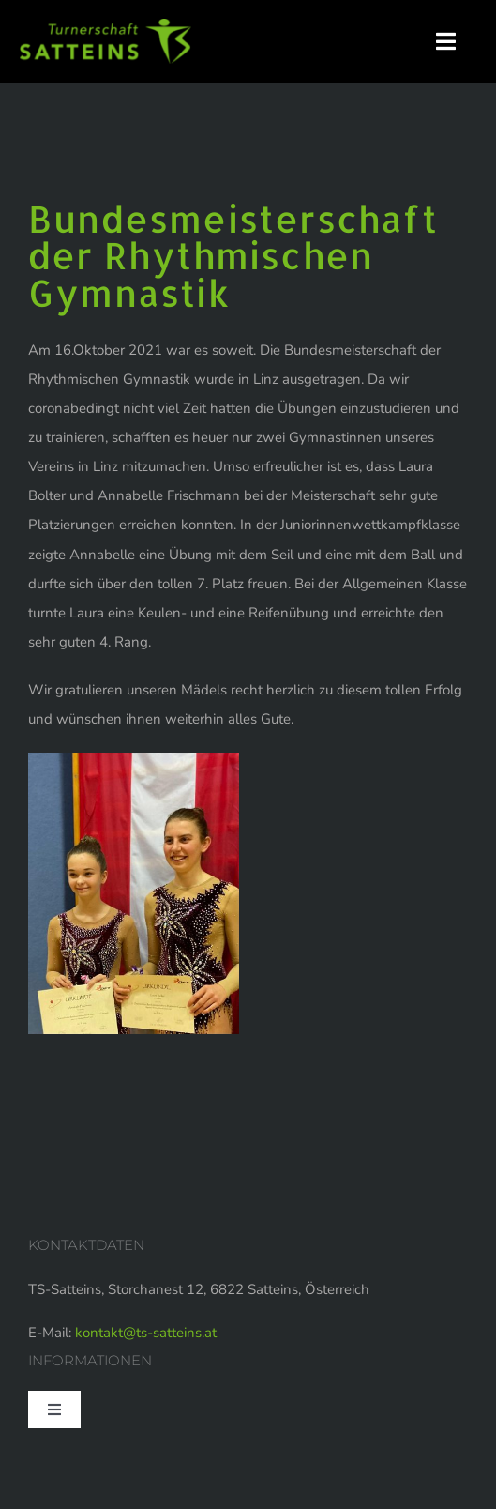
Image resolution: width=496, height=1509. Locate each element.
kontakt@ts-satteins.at (146, 1332)
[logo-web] (105, 25)
